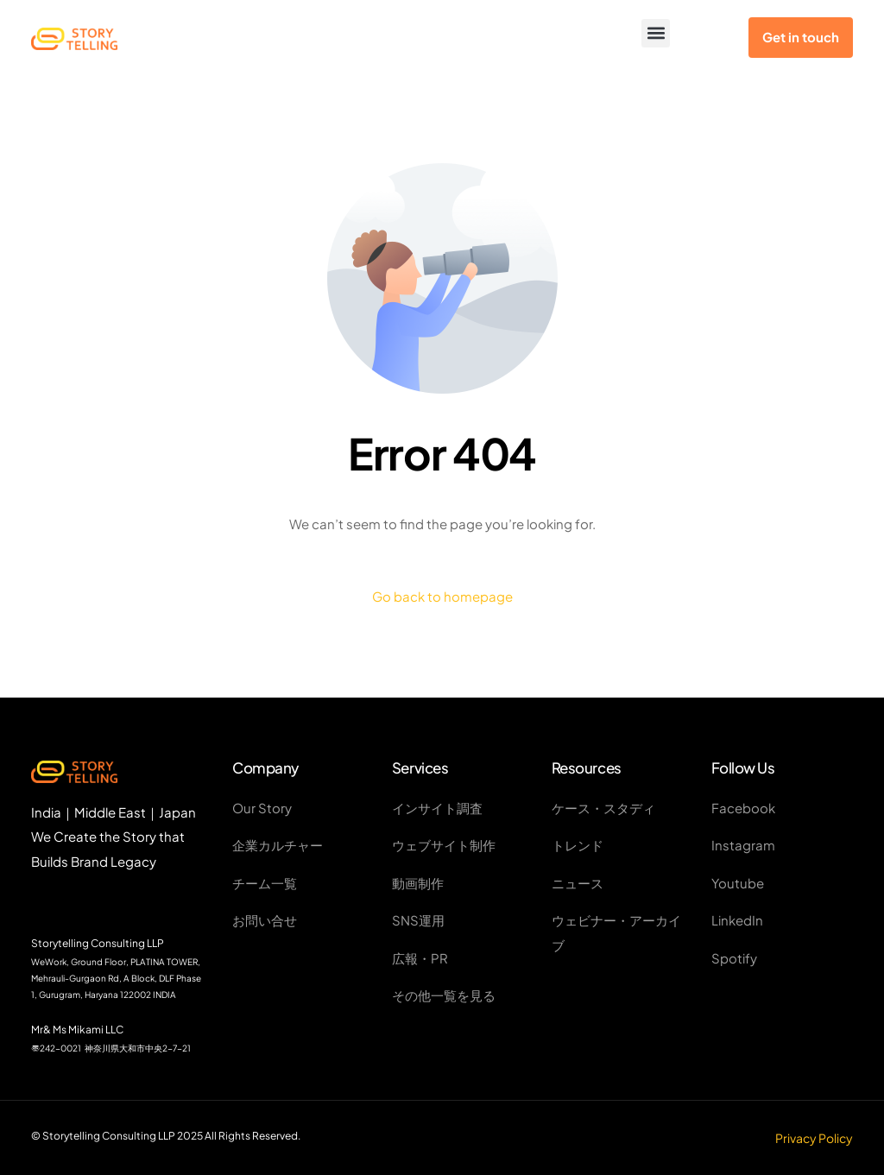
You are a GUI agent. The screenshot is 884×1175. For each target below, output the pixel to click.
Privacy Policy (814, 1138)
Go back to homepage (442, 596)
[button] (655, 33)
